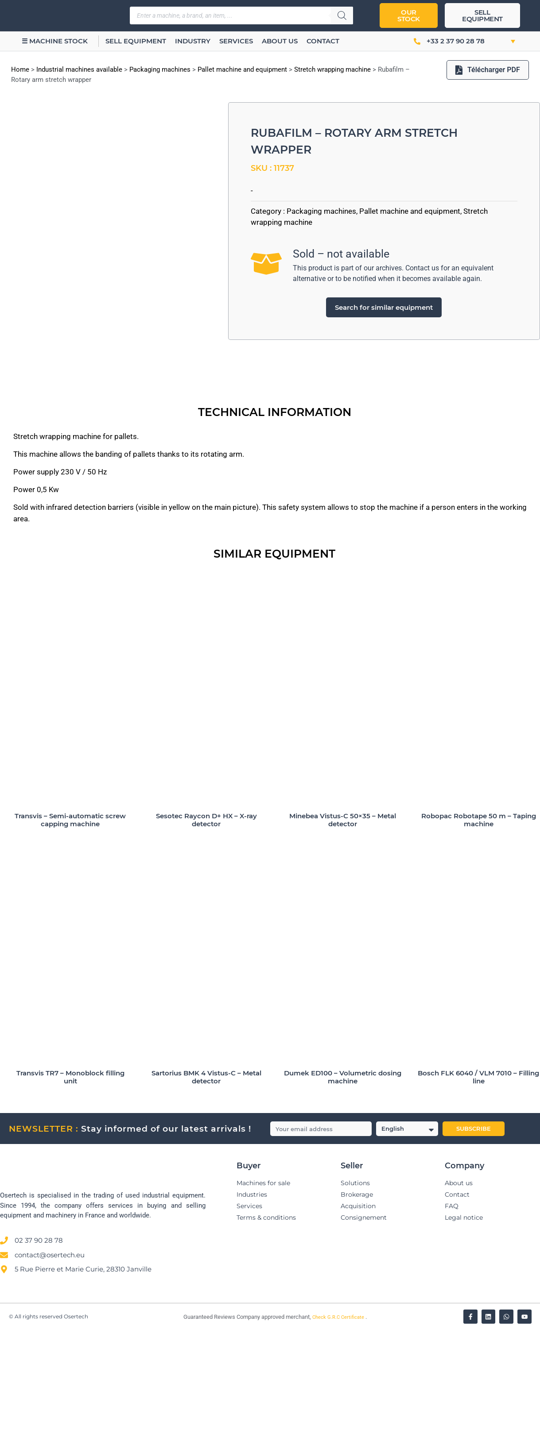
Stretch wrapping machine (332, 69)
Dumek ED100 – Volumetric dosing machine (342, 1203)
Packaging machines (159, 69)
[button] (503, 41)
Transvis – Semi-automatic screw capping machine (70, 946)
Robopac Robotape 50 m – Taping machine (478, 946)
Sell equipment (137, 41)
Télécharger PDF (487, 69)
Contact (324, 41)
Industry (194, 41)
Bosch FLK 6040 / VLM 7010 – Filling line (478, 1203)
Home (20, 69)
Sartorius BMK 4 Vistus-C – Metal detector (206, 1203)
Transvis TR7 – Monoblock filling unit (70, 1203)
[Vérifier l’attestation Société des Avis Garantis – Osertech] (178, 1444)
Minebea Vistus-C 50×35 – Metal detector (342, 946)
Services (237, 41)
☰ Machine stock (55, 41)
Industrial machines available (79, 69)
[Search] (342, 15)
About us (281, 41)
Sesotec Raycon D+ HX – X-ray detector (206, 946)
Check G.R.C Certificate (338, 1444)
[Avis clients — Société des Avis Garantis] (370, 1387)
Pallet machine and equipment (242, 69)
